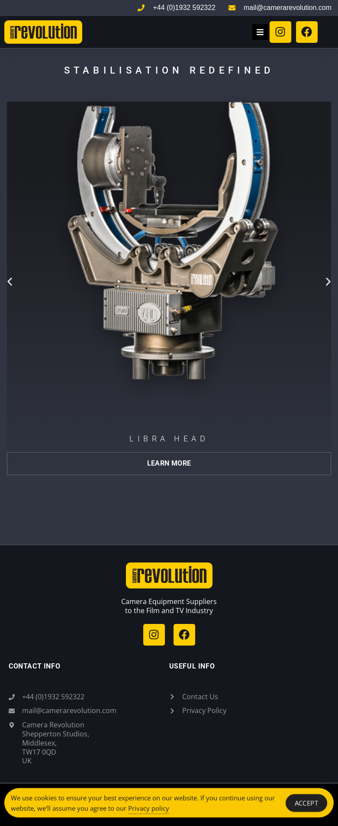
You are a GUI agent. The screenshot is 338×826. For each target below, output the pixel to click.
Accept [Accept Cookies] (306, 808)
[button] (260, 32)
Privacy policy (148, 813)
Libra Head (169, 438)
